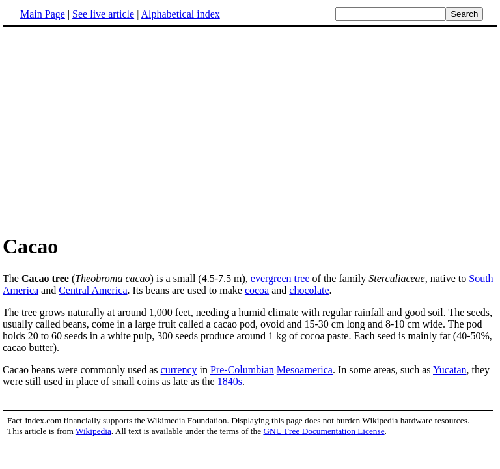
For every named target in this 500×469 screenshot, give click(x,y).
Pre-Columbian (242, 369)
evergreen (271, 278)
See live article (103, 14)
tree (302, 278)
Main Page (42, 14)
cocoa (257, 290)
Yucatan (450, 369)
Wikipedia (93, 431)
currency (179, 369)
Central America (93, 290)
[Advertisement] (250, 129)
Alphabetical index (180, 14)
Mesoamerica (305, 369)
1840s (229, 381)
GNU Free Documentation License (323, 431)
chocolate (309, 290)
